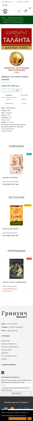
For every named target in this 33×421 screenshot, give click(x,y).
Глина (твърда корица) (10, 229)
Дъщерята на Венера (10, 177)
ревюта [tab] (24, 99)
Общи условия (5, 341)
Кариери (4, 359)
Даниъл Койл (10, 129)
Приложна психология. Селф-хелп (12, 126)
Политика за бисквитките (9, 344)
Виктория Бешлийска (11, 233)
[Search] (22, 11)
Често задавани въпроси (9, 356)
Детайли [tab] (9, 95)
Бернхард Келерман (11, 286)
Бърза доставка (6, 350)
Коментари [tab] (9, 103)
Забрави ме (4, 353)
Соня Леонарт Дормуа (12, 181)
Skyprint (9, 131)
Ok (29, 418)
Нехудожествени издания (17, 124)
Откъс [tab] (24, 103)
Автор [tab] (9, 99)
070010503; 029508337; (22, 1)
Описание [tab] (24, 95)
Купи (17, 90)
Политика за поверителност (10, 347)
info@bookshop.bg (7, 1)
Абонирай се (16, 393)
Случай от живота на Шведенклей (14, 282)
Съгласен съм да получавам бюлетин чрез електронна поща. (15, 389)
